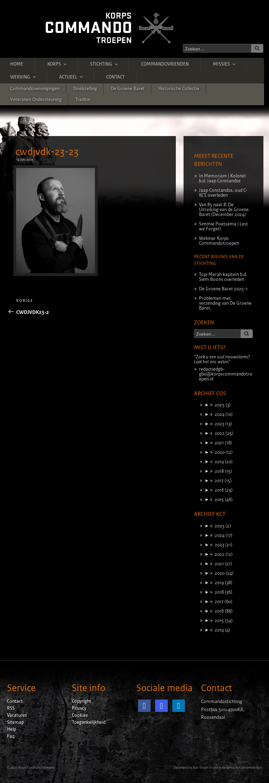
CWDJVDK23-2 (65, 122)
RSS (11, 708)
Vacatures (17, 715)
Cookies (80, 715)
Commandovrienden (165, 64)
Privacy (79, 708)
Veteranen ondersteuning (36, 99)
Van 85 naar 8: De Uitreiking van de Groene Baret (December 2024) (224, 209)
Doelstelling (85, 88)
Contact (115, 77)
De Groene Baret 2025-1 (223, 288)
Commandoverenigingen (35, 88)
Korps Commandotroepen (36, 767)
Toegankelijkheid (88, 722)
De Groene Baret (128, 88)
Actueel (71, 76)
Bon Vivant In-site (205, 767)
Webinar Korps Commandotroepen (219, 241)
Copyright (81, 701)
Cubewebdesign (250, 767)
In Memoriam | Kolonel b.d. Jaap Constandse (222, 178)
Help (11, 729)
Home (16, 64)
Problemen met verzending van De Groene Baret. (225, 303)
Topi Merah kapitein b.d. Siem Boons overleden (223, 277)
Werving (23, 76)
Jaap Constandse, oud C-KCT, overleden (223, 193)
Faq (10, 736)
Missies (224, 64)
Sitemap (15, 722)
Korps (57, 64)
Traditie (82, 99)
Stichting (104, 64)
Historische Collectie (178, 88)
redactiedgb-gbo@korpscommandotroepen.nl (226, 374)
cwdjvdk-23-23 (46, 152)
